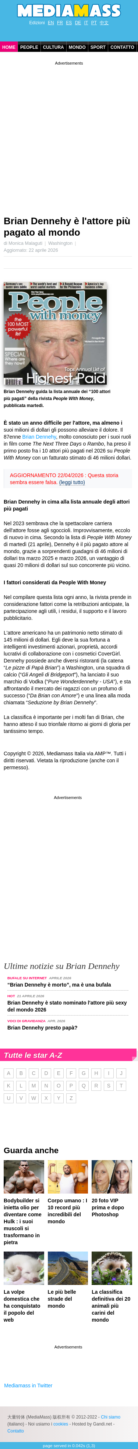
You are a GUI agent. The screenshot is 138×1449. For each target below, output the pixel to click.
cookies (60, 1424)
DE (78, 22)
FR (60, 22)
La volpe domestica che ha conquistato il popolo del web (22, 1306)
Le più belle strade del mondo (62, 1299)
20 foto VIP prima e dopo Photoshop (108, 1207)
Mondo (77, 47)
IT (86, 22)
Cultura (53, 47)
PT (94, 22)
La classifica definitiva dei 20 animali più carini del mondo (111, 1306)
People (29, 47)
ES (69, 22)
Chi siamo (110, 1417)
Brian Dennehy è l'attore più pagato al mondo (67, 226)
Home (8, 47)
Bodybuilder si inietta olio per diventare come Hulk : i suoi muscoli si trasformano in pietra (23, 1221)
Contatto (122, 47)
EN (51, 22)
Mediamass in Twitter (28, 1385)
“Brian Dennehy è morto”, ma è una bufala (59, 985)
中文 (104, 22)
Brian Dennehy (39, 437)
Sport (98, 47)
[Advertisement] (69, 135)
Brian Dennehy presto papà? (42, 1028)
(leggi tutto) (72, 482)
